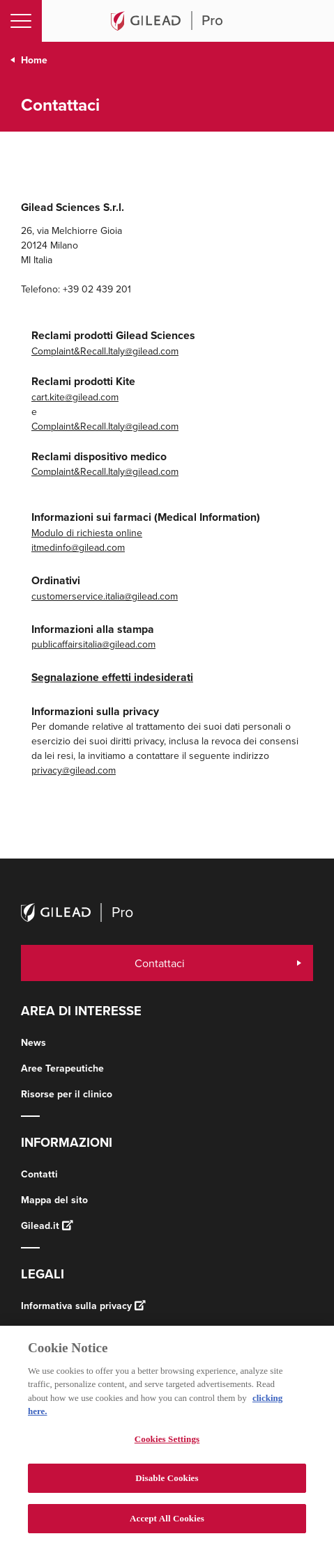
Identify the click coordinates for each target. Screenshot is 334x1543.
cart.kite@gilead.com (75, 397)
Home (34, 60)
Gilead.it (47, 1225)
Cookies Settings (167, 1443)
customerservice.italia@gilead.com (104, 596)
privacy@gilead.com (73, 770)
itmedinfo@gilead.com (78, 547)
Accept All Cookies (167, 1523)
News (33, 1042)
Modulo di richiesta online (86, 533)
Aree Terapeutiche (62, 1068)
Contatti (39, 1174)
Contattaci (160, 963)
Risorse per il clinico (66, 1094)
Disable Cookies (166, 1483)
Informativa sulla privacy (83, 1306)
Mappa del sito (54, 1200)
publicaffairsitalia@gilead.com (93, 644)
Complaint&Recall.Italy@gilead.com (105, 351)
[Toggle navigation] (21, 21)
